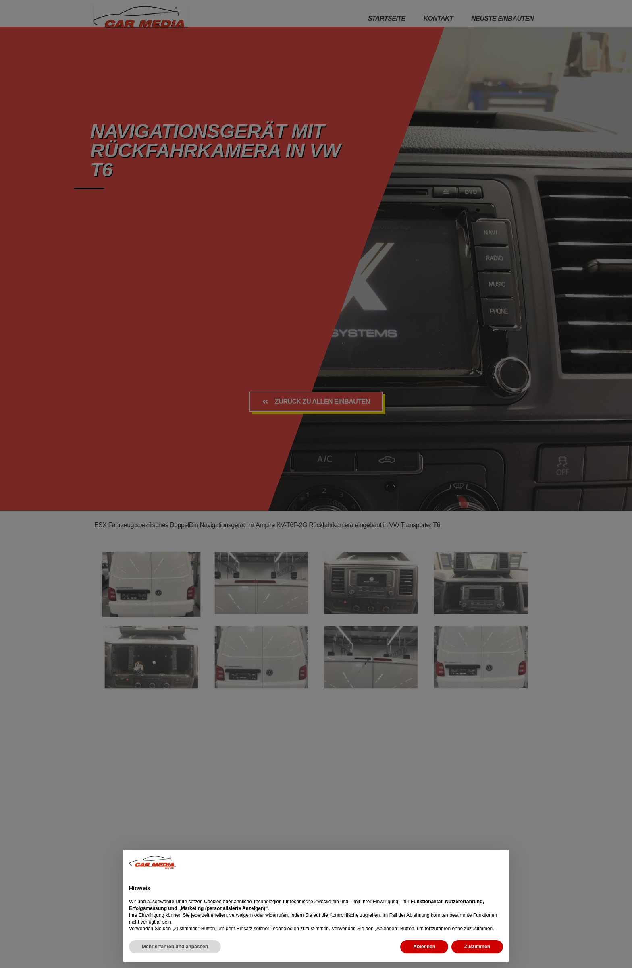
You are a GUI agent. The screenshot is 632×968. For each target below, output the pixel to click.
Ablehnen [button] (424, 946)
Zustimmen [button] (477, 946)
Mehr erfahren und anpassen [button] (175, 946)
